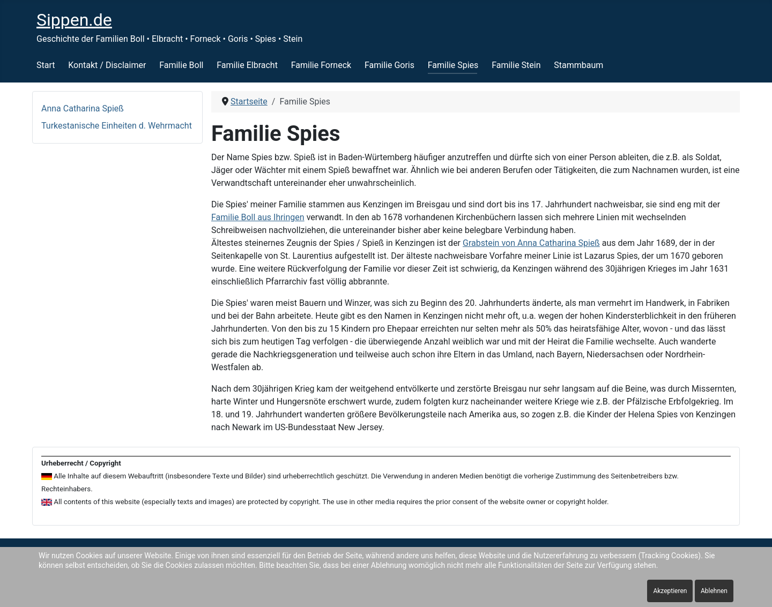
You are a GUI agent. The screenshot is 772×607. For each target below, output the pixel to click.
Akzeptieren (670, 591)
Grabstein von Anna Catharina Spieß (531, 243)
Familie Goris (389, 65)
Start (45, 65)
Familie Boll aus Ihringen (258, 217)
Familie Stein (516, 65)
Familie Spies (453, 65)
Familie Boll (181, 65)
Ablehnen (714, 591)
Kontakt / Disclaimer (107, 65)
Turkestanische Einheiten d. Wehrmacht (116, 126)
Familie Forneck (321, 65)
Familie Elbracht (247, 65)
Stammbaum (578, 65)
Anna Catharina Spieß (82, 108)
